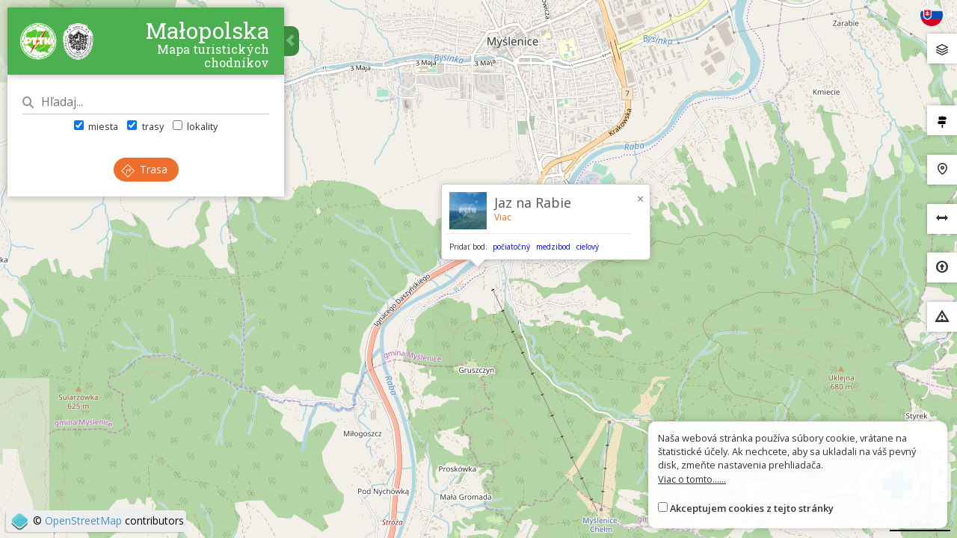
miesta (96, 126)
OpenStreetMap (83, 520)
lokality (195, 126)
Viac (502, 217)
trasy (145, 126)
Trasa (144, 169)
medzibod (553, 246)
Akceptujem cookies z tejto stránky (752, 508)
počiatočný (511, 246)
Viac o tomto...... (692, 479)
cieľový (587, 246)
